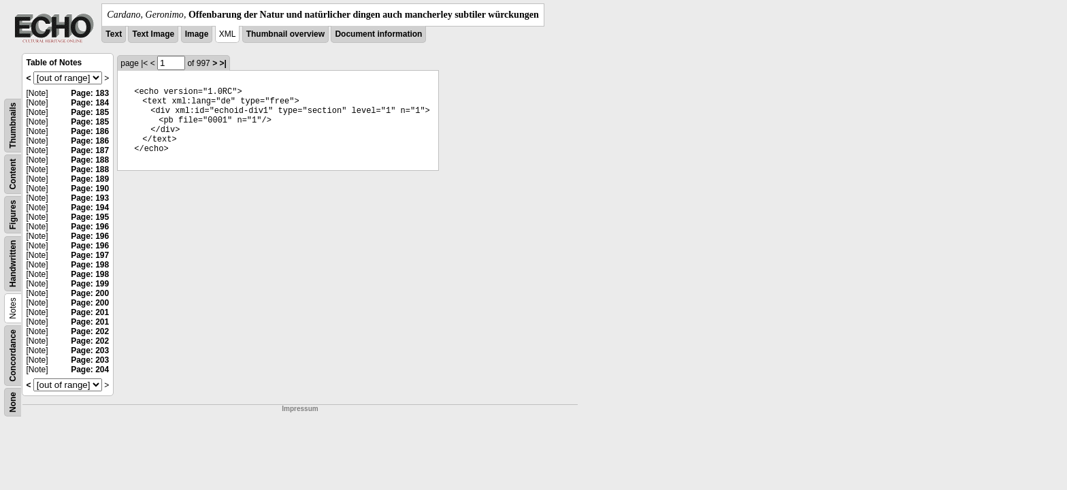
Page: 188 (90, 160)
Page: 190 (90, 188)
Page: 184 (90, 103)
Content (13, 174)
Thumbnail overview (285, 34)
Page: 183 (90, 93)
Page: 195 (90, 217)
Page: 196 (90, 226)
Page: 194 (90, 207)
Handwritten (13, 263)
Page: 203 (90, 350)
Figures (13, 214)
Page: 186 (90, 131)
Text (113, 34)
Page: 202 (90, 331)
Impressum (300, 408)
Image (197, 34)
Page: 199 (90, 284)
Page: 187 (90, 150)
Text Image (153, 34)
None (13, 402)
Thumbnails (13, 125)
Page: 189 (90, 179)
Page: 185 (90, 112)
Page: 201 (90, 312)
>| (222, 63)
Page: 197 (90, 255)
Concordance (13, 355)
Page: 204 (90, 369)
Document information (378, 34)
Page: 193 (90, 198)
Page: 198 (90, 265)
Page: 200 (90, 293)
